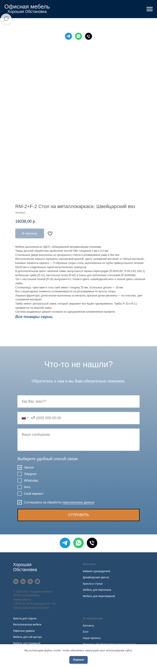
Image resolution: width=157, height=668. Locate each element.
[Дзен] (37, 581)
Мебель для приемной (26, 643)
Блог (86, 631)
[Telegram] (68, 36)
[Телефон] (88, 36)
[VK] (16, 581)
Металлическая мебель (27, 624)
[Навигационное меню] (150, 9)
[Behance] (23, 581)
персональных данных (78, 502)
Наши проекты (92, 638)
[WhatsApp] (78, 36)
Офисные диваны (24, 630)
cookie (57, 650)
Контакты (88, 625)
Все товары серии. (34, 317)
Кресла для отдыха (24, 618)
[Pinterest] (30, 581)
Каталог (89, 564)
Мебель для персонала (97, 589)
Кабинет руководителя (96, 571)
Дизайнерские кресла (96, 577)
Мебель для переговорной (99, 596)
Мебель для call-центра (27, 637)
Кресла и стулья (93, 583)
